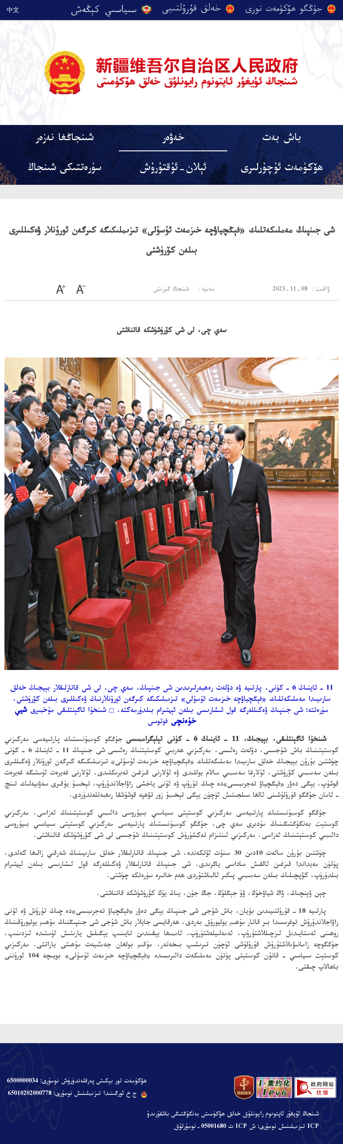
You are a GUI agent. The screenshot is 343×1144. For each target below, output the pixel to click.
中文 (13, 9)
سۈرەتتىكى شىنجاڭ (64, 169)
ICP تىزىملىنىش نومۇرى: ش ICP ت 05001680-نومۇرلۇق (246, 1127)
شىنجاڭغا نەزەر (64, 139)
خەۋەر (173, 139)
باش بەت (282, 139)
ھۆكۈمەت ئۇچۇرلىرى (282, 169)
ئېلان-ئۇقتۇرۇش (173, 169)
